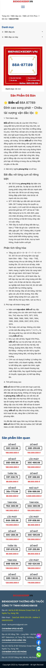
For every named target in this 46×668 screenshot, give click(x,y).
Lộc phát (34, 459)
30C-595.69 (34, 535)
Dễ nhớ (18, 89)
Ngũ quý (34, 488)
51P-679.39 (12, 549)
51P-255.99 (34, 549)
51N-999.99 (34, 491)
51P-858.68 (34, 520)
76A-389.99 (12, 506)
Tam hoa (12, 502)
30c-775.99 (12, 491)
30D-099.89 (12, 462)
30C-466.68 (34, 462)
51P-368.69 (34, 477)
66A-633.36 (34, 578)
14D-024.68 (34, 563)
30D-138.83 (12, 578)
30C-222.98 (12, 448)
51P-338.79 (12, 477)
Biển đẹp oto (8, 32)
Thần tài (12, 473)
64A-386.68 (12, 520)
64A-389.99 (34, 506)
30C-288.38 (12, 535)
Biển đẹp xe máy (10, 37)
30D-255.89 (34, 448)
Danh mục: (10, 89)
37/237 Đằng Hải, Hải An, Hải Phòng (22, 657)
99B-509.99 (12, 563)
